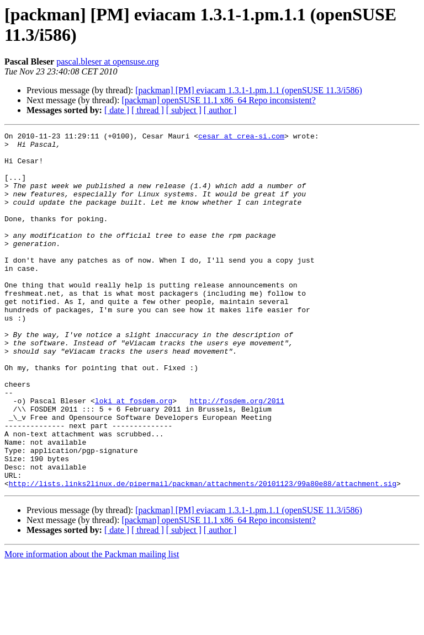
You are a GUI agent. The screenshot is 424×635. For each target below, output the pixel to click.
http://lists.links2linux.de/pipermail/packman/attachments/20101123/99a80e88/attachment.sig (202, 554)
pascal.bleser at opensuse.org (107, 61)
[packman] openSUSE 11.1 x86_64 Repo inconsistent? (218, 100)
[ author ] (220, 110)
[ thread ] (147, 110)
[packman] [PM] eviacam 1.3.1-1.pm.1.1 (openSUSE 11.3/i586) (248, 90)
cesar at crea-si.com (241, 137)
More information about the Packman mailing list (91, 625)
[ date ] (116, 110)
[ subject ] (184, 110)
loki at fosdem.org (133, 455)
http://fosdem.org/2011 (236, 455)
